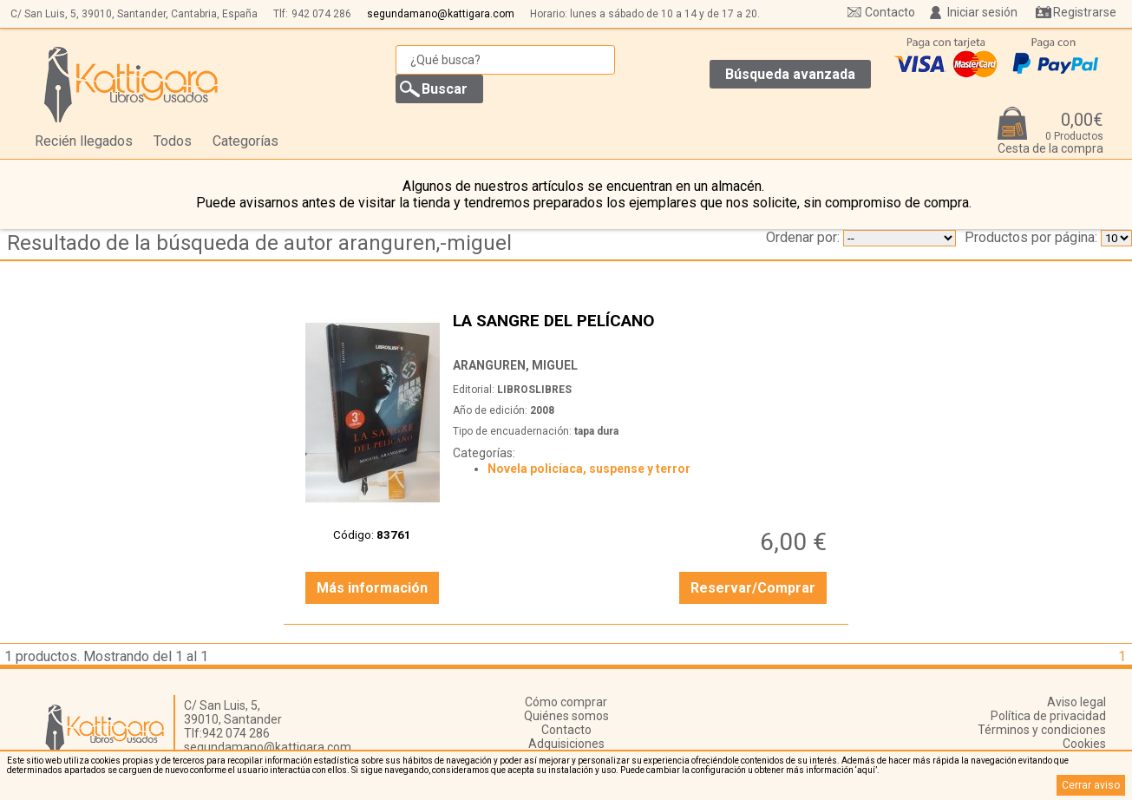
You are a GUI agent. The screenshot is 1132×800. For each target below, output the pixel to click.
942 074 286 (321, 14)
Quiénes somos (566, 716)
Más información (372, 588)
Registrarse (1084, 12)
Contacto (890, 12)
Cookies (1084, 744)
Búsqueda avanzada (790, 74)
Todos (173, 141)
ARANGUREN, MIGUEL (515, 365)
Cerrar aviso (1091, 785)
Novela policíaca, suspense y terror (588, 468)
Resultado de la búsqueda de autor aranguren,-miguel (259, 243)
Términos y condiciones (1042, 730)
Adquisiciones (566, 744)
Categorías (245, 141)
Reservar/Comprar (752, 588)
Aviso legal (1076, 702)
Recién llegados (84, 141)
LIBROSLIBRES (534, 390)
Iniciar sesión (982, 12)
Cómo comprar (566, 702)
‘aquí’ (866, 770)
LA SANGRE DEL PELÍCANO (642, 330)
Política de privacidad (1048, 716)
